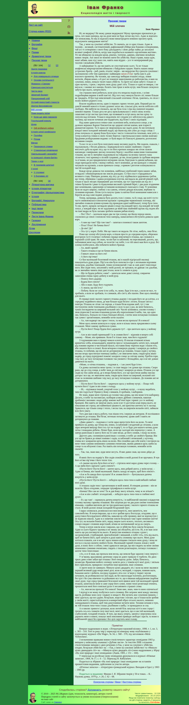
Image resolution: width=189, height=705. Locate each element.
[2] (57, 68)
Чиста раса (36, 97)
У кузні (34, 184)
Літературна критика (43, 201)
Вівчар (34, 155)
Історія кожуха (38, 76)
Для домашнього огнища (46, 80)
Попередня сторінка (103, 682)
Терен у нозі (37, 175)
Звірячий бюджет (39, 101)
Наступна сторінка (131, 682)
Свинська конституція (42, 93)
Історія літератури (41, 205)
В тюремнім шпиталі (44, 179)
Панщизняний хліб (40, 105)
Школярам (34, 254)
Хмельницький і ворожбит (44, 167)
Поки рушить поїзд (40, 122)
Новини (36, 41)
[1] (49, 68)
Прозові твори (39, 63)
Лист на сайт (36, 25)
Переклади (38, 232)
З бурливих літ (41, 192)
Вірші (35, 49)
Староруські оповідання (46, 163)
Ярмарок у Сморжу (40, 88)
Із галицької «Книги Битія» (44, 171)
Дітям (32, 249)
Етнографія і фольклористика (48, 210)
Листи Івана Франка (42, 236)
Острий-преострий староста (45, 109)
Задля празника (39, 72)
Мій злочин (36, 117)
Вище (118, 682)
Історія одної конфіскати (43, 142)
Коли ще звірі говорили (45, 126)
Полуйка (38, 146)
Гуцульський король (41, 130)
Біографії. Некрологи (43, 218)
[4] (49, 197)
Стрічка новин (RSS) (40, 31)
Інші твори (37, 227)
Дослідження (39, 245)
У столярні (39, 188)
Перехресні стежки (43, 159)
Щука (33, 134)
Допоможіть (94, 689)
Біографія (37, 45)
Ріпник (37, 150)
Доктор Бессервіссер (41, 113)
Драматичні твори (41, 58)
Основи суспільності (44, 84)
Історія (35, 214)
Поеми (35, 54)
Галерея (36, 241)
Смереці (58, 702)
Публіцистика (39, 223)
